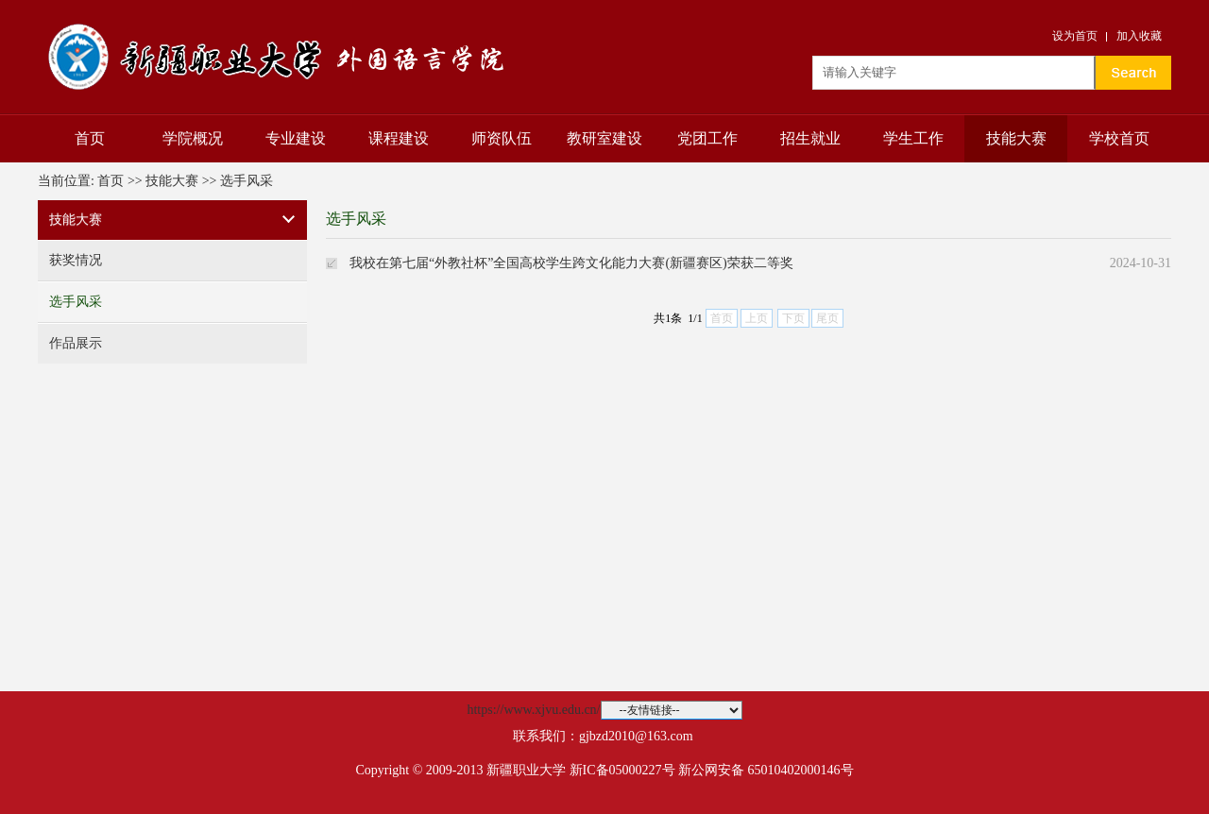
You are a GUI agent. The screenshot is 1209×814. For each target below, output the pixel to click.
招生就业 (810, 138)
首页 (90, 138)
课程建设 (398, 138)
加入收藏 (1139, 35)
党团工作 (707, 138)
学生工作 (913, 138)
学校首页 (1119, 138)
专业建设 (295, 138)
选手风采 (246, 181)
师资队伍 (501, 138)
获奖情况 (75, 260)
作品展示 (75, 343)
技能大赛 (1016, 138)
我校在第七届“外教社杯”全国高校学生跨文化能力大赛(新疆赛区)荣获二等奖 (571, 263)
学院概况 (192, 138)
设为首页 (1075, 35)
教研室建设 (604, 138)
